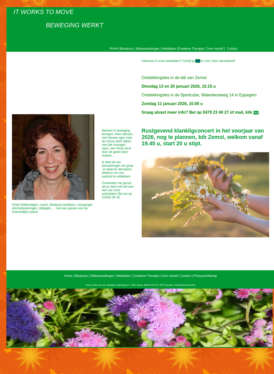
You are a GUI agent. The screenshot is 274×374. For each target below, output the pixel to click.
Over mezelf (214, 48)
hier (197, 61)
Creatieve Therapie (191, 48)
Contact (232, 48)
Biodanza (126, 48)
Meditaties (168, 48)
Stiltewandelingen (148, 48)
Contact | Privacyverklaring (198, 276)
